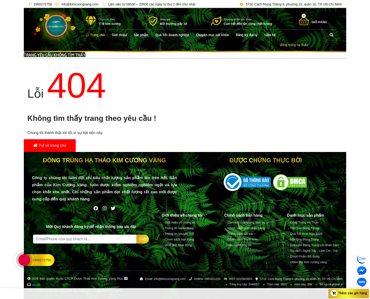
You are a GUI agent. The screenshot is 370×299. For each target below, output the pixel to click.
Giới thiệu (119, 34)
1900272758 (40, 4)
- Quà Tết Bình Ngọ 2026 (305, 234)
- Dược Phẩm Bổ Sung (303, 256)
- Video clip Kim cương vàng (307, 262)
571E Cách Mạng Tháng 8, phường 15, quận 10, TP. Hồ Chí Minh (290, 4)
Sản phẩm (141, 34)
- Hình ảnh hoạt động (177, 245)
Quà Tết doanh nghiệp (172, 34)
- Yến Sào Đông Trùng (303, 228)
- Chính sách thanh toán (242, 239)
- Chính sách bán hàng (178, 239)
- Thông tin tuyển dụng (178, 228)
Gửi (142, 239)
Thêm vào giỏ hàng (349, 293)
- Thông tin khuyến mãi (178, 234)
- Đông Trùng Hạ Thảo (303, 222)
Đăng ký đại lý (246, 34)
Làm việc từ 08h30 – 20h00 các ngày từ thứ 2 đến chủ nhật (148, 4)
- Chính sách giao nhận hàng (245, 228)
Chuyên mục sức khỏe (212, 34)
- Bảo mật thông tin (238, 245)
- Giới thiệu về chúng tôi (179, 222)
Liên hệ (270, 34)
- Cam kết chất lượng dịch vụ (245, 222)
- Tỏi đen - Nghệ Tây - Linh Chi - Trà (312, 251)
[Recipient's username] (84, 239)
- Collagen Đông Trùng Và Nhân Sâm (313, 245)
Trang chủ (95, 34)
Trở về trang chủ (49, 145)
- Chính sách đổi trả (239, 234)
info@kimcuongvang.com (76, 4)
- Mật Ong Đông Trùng (303, 239)
